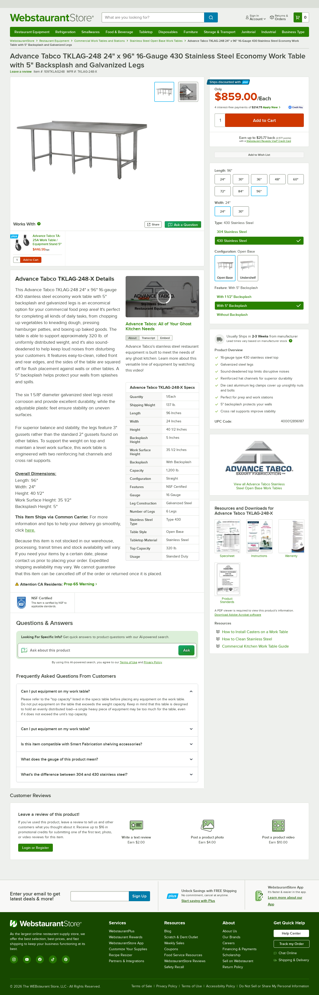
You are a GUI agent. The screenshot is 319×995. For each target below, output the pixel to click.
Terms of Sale (141, 986)
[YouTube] (27, 959)
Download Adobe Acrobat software (238, 614)
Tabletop (146, 32)
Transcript (148, 338)
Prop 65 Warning (79, 584)
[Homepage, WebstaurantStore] (52, 17)
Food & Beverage (119, 32)
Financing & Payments (240, 949)
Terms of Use (128, 662)
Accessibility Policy (220, 986)
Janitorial (248, 32)
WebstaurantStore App (126, 943)
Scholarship (231, 955)
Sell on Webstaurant (238, 961)
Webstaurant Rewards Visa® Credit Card (268, 141)
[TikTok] (53, 959)
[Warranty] (291, 538)
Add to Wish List (259, 155)
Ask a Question (183, 224)
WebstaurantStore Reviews (185, 961)
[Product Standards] (227, 583)
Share (153, 224)
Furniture (191, 32)
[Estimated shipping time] (290, 340)
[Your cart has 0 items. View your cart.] (301, 17)
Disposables (168, 32)
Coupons (171, 949)
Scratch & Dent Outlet (181, 937)
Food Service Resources (183, 955)
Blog (167, 931)
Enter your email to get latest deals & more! (35, 896)
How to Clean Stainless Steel (262, 639)
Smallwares (90, 32)
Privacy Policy (153, 662)
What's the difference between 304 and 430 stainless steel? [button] (74, 774)
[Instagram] (14, 959)
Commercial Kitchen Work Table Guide (263, 646)
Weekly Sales (174, 943)
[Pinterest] (66, 959)
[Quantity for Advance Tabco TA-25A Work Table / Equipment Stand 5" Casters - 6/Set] (16, 260)
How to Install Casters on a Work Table (263, 631)
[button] (164, 92)
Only (218, 89)
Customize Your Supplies (128, 949)
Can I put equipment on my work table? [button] (55, 691)
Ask (186, 650)
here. (30, 530)
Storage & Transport (219, 32)
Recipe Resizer (120, 955)
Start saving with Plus (198, 901)
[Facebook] (40, 959)
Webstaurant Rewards (126, 937)
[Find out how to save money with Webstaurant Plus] (14, 236)
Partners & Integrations (126, 961)
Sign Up (139, 896)
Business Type (293, 32)
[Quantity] (220, 120)
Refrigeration (65, 32)
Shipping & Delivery (291, 960)
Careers (229, 943)
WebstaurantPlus (122, 931)
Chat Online (285, 953)
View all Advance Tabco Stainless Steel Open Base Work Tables (259, 486)
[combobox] (153, 17)
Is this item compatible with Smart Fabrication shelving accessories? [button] (81, 744)
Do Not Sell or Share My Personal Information (274, 986)
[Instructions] (259, 538)
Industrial (268, 32)
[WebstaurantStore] (51, 924)
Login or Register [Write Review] (35, 848)
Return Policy (233, 967)
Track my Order (291, 944)
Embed (165, 338)
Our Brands (231, 937)
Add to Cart (30, 260)
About (132, 338)
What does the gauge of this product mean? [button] (59, 759)
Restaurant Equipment (31, 32)
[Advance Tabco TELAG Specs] (227, 538)
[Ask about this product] (107, 650)
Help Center (291, 933)
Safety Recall (174, 967)
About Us (230, 931)
